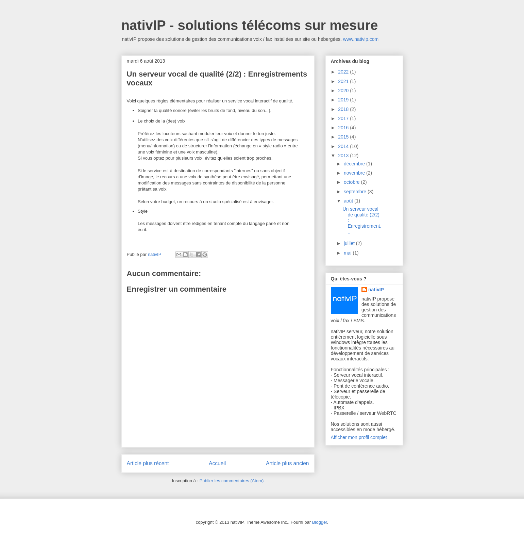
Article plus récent (148, 463)
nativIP (376, 289)
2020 (344, 90)
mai (348, 253)
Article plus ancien (287, 463)
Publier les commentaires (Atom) (232, 480)
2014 (344, 146)
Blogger (319, 522)
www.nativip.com (360, 39)
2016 (344, 127)
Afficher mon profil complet (359, 437)
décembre (355, 163)
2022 (344, 72)
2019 (344, 99)
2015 (344, 137)
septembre (356, 191)
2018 (344, 109)
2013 (344, 155)
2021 (344, 81)
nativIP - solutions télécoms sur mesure (249, 25)
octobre (352, 182)
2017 (344, 118)
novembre (355, 173)
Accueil (217, 463)
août (349, 201)
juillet (350, 243)
